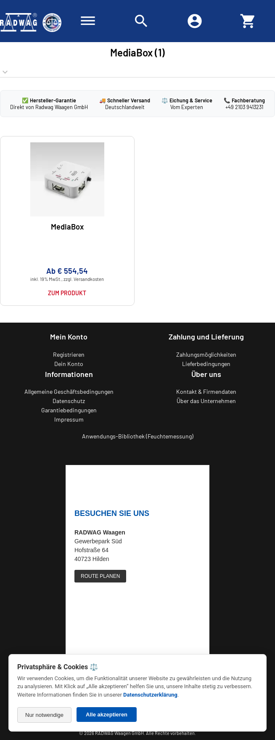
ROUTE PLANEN (100, 576)
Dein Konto (68, 363)
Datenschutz (69, 400)
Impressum (69, 419)
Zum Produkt (67, 293)
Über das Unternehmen (206, 400)
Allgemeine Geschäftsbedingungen (69, 391)
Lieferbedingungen (206, 363)
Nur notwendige (44, 715)
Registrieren (69, 354)
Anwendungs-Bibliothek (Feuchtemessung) (137, 436)
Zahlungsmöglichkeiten (206, 354)
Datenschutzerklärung (150, 695)
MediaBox (67, 226)
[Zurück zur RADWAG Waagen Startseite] (30, 21)
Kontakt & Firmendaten (206, 391)
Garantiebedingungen (69, 410)
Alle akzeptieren (106, 714)
